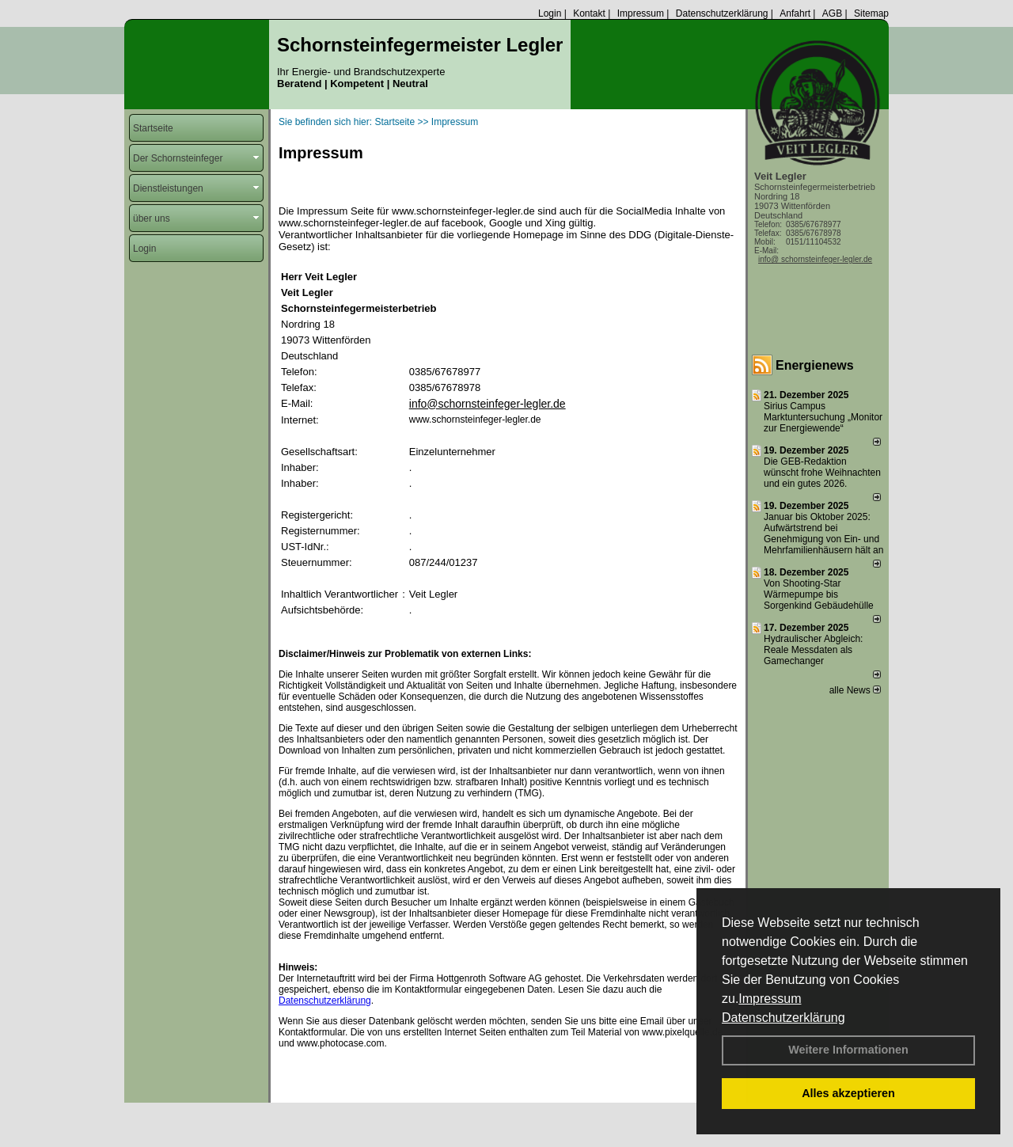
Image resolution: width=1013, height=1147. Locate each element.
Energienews (815, 365)
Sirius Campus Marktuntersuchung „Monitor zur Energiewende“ (823, 417)
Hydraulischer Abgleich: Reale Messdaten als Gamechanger (813, 650)
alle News (855, 690)
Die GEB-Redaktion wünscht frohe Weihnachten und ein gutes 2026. (822, 472)
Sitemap (871, 13)
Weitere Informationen (848, 1049)
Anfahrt (795, 13)
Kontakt (589, 13)
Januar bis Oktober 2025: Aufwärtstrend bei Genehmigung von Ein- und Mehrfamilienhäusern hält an (823, 533)
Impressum (769, 998)
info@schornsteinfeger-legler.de (487, 403)
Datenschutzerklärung (783, 1017)
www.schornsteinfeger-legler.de (475, 419)
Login (549, 13)
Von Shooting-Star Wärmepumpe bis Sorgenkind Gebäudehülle (819, 594)
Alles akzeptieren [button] (848, 1093)
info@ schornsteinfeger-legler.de (815, 259)
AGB (832, 13)
